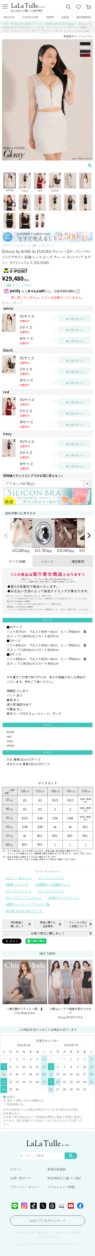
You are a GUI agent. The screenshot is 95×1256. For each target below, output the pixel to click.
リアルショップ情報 (61, 1187)
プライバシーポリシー (25, 1187)
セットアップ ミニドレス (24, 897)
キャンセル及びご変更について (78, 924)
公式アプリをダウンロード (47, 1220)
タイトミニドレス (52, 878)
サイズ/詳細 (17, 561)
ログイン (16, 1169)
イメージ (47, 561)
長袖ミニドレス (17, 884)
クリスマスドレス (19, 891)
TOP (5, 24)
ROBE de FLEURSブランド (27, 24)
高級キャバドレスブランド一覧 (28, 904)
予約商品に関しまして (17, 924)
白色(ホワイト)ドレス (64, 897)
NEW (50, 17)
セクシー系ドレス (19, 878)
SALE (65, 17)
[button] (6, 535)
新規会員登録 (57, 1169)
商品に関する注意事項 (47, 924)
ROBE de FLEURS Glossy (59, 24)
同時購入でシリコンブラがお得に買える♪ (33, 475)
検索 (71, 1155)
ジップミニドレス (52, 891)
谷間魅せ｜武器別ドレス (53, 884)
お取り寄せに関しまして (47, 933)
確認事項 (78, 561)
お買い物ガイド (20, 1178)
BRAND (9, 17)
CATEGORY (30, 17)
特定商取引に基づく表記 (64, 1178)
